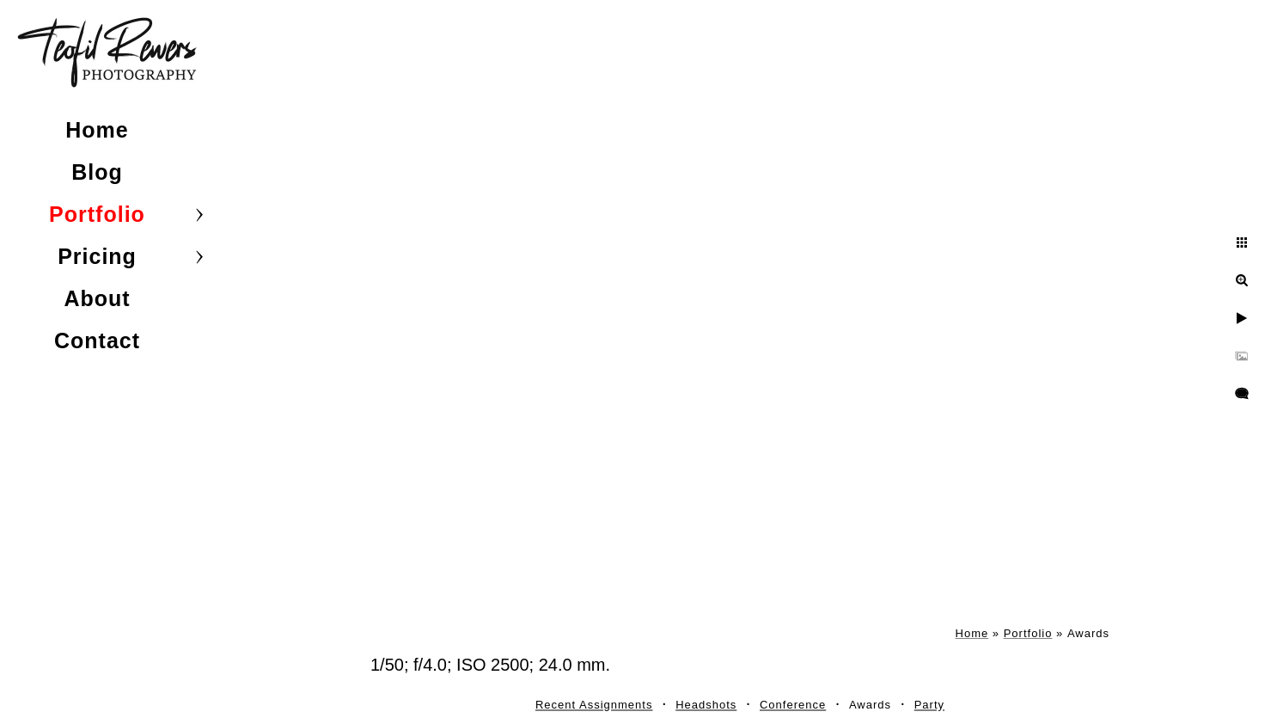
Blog (97, 172)
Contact (97, 340)
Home (96, 130)
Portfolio (97, 214)
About (97, 298)
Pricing (97, 256)
